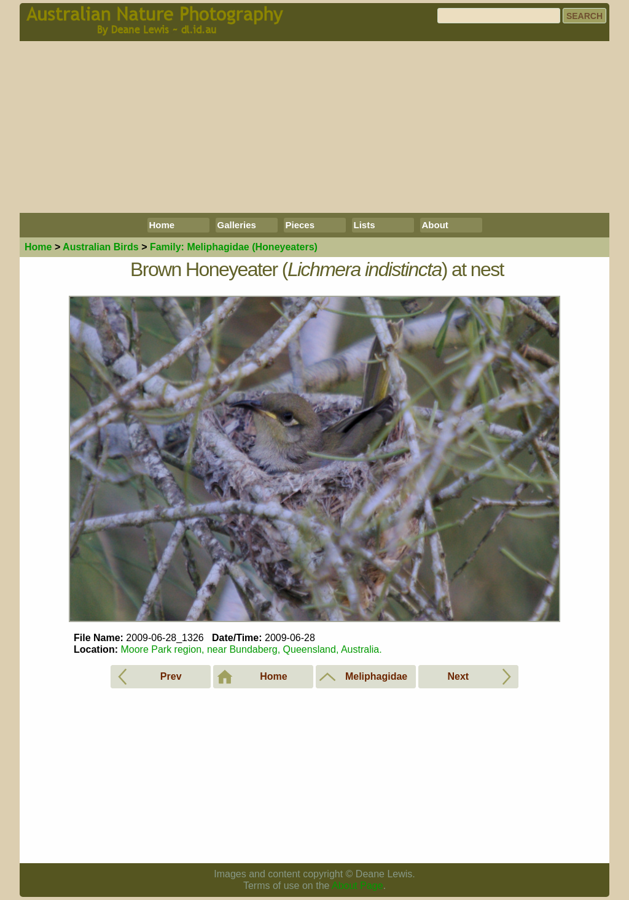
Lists (364, 225)
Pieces (300, 225)
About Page (357, 885)
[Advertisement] (314, 127)
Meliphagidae (234, 247)
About (435, 225)
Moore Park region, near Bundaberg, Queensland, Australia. (250, 649)
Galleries (236, 225)
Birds (101, 247)
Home (162, 225)
